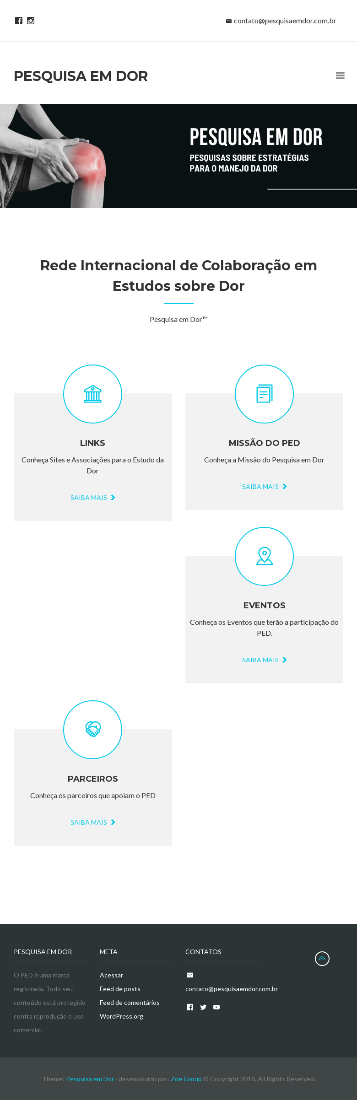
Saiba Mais (92, 497)
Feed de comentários (130, 1002)
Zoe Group (186, 1079)
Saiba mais (264, 486)
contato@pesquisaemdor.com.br (285, 20)
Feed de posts (120, 989)
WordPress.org (121, 1016)
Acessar (111, 975)
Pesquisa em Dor (90, 1079)
